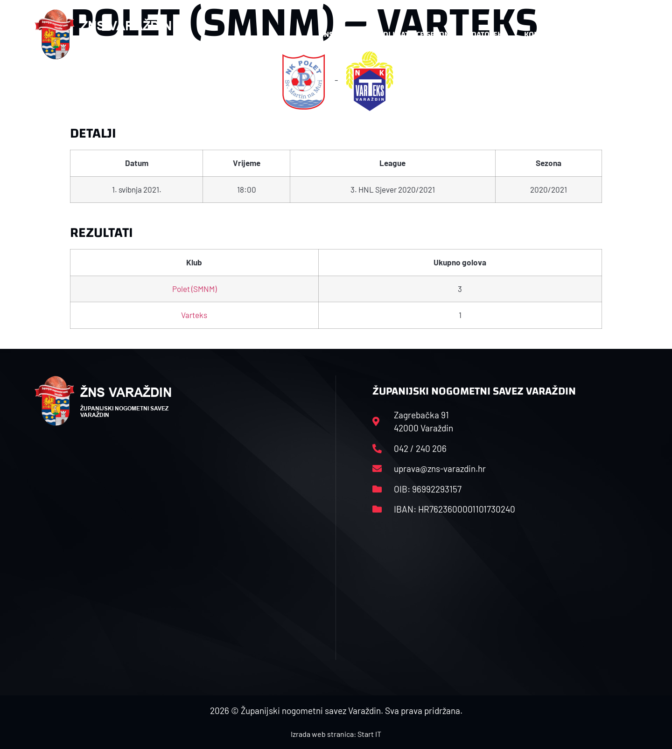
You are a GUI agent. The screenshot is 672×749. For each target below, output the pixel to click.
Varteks (194, 314)
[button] (618, 34)
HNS (326, 34)
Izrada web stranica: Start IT (336, 733)
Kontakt (539, 34)
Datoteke (488, 34)
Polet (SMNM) (194, 288)
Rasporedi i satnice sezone (402, 34)
